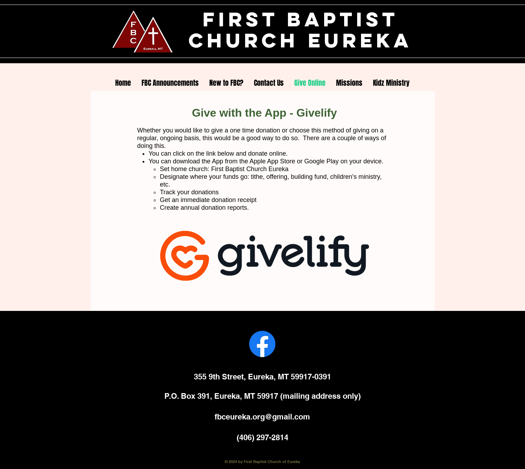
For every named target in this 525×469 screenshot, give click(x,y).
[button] (226, 83)
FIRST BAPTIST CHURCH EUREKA (300, 30)
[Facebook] (262, 343)
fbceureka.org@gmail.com (262, 416)
